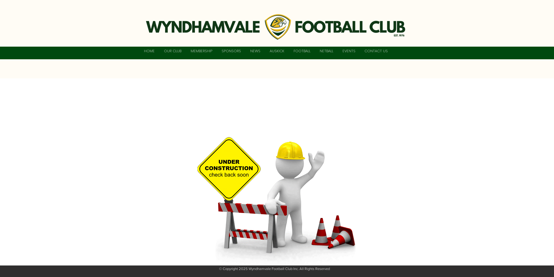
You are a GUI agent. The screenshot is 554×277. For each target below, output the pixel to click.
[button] (172, 51)
